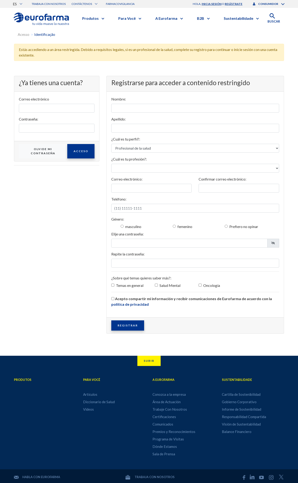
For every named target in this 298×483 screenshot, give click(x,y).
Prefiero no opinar (243, 226)
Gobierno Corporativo (239, 402)
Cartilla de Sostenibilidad (241, 394)
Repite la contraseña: (128, 254)
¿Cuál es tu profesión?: (129, 159)
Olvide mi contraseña (43, 151)
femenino (184, 226)
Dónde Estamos (164, 446)
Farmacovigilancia (120, 4)
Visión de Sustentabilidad (241, 424)
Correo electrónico (34, 99)
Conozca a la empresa (169, 394)
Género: (117, 219)
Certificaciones (164, 417)
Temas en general (129, 285)
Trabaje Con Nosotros (169, 409)
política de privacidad (130, 304)
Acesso (23, 34)
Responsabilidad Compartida (244, 417)
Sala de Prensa (163, 454)
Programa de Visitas (168, 439)
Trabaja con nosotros (49, 4)
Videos (88, 409)
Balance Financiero (236, 431)
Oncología (211, 285)
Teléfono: (118, 199)
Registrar (128, 325)
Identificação (44, 34)
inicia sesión (211, 4)
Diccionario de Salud (99, 402)
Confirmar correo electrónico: (222, 179)
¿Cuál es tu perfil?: (125, 139)
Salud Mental (169, 285)
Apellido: (118, 119)
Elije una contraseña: (127, 234)
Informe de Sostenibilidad (241, 409)
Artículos (90, 394)
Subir (149, 360)
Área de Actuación (166, 402)
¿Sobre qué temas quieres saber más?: (141, 278)
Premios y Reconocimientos (173, 431)
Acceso (81, 151)
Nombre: (118, 99)
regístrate (233, 4)
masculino (133, 226)
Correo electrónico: (126, 179)
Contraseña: (28, 119)
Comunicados (162, 424)
